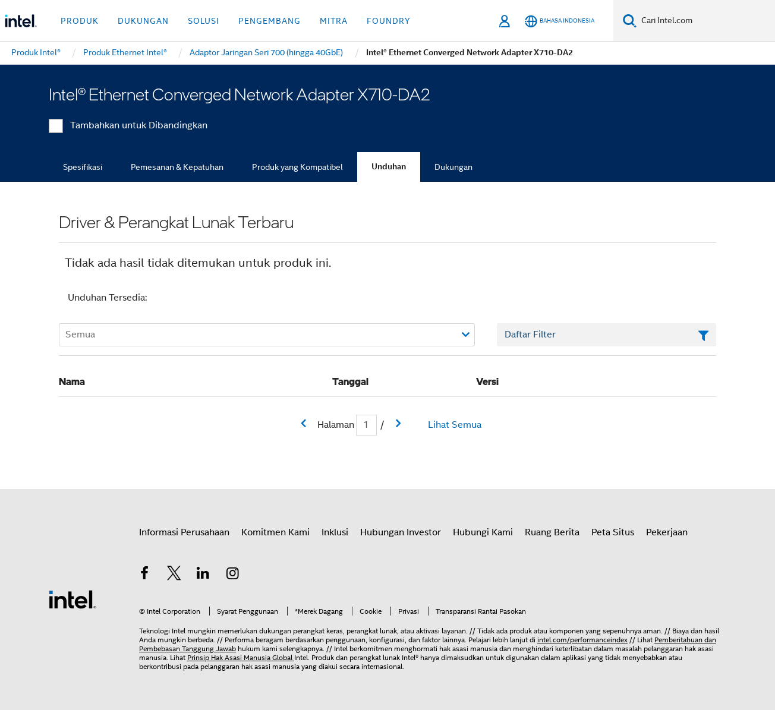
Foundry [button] (389, 20)
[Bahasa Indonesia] (559, 21)
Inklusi (335, 532)
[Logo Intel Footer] (72, 599)
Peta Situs (612, 532)
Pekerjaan (667, 532)
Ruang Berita (552, 532)
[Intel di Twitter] (174, 575)
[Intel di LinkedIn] (203, 575)
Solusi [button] (203, 20)
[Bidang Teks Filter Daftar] (606, 335)
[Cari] (630, 20)
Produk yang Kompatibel (297, 167)
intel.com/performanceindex (582, 639)
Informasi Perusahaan (184, 532)
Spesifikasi (82, 167)
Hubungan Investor (400, 532)
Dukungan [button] (143, 20)
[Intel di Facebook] (144, 575)
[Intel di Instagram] (233, 575)
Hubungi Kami (483, 532)
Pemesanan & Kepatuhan (177, 167)
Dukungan (453, 167)
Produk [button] (80, 20)
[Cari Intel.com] (706, 20)
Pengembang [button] (269, 20)
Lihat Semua (454, 425)
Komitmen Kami (275, 532)
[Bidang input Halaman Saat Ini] (366, 425)
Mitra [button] (334, 20)
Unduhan (388, 166)
